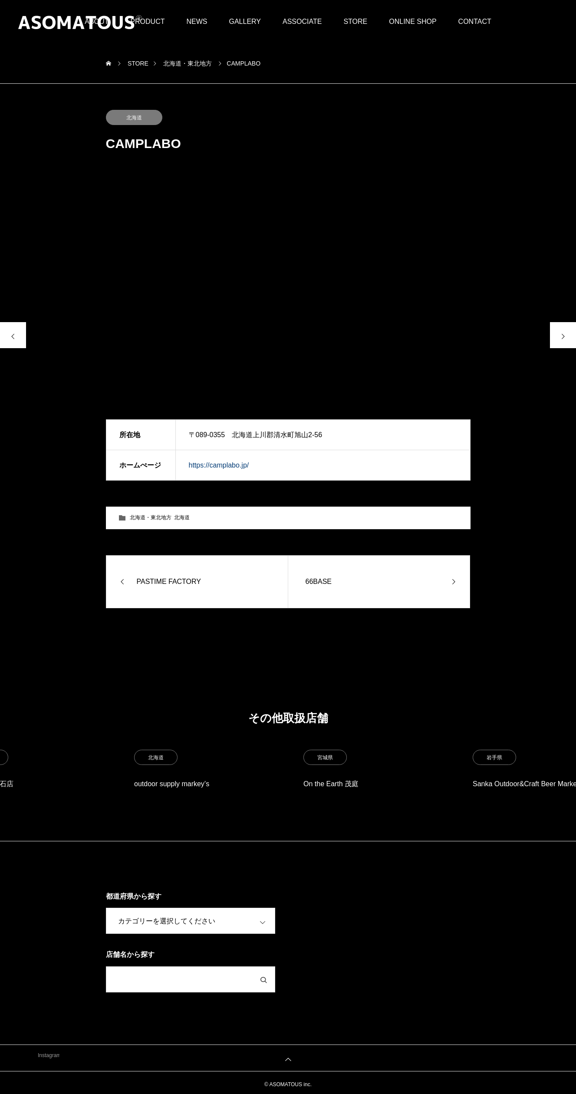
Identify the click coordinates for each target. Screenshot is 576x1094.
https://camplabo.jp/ (219, 465)
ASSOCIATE (302, 21)
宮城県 (325, 758)
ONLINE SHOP (412, 21)
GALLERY (245, 21)
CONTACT (474, 21)
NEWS (196, 21)
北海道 (134, 118)
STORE (355, 21)
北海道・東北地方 (150, 517)
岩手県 (494, 758)
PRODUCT (147, 21)
